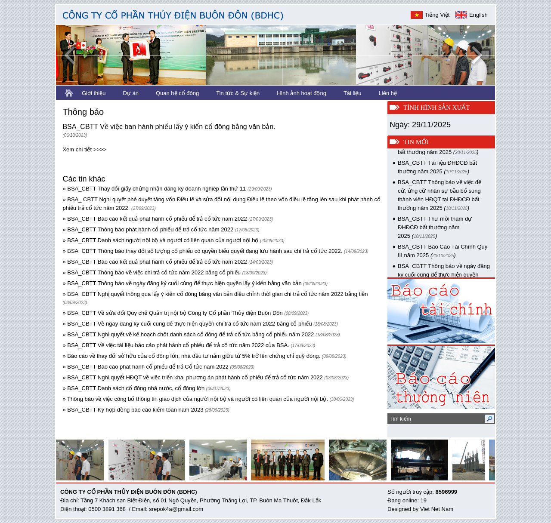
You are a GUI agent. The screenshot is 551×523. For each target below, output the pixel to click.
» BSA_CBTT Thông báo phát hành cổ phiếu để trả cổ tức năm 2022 (147, 229)
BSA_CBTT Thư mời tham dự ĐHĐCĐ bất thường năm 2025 (435, 229)
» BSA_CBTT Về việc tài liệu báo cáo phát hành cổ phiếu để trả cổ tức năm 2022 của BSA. (175, 345)
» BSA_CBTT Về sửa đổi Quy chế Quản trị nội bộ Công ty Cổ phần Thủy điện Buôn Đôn (172, 313)
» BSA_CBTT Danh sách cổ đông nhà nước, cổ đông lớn (134, 388)
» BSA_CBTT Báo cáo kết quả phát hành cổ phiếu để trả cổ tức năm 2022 (154, 218)
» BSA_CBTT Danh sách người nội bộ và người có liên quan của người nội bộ (160, 240)
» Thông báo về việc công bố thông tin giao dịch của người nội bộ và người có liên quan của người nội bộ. (195, 399)
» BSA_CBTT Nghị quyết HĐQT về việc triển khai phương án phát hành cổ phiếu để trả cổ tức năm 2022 (192, 377)
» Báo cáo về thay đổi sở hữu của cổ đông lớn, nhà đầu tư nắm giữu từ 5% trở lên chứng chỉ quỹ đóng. (191, 356)
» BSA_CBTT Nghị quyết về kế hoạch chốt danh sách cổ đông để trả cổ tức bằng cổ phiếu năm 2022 (188, 334)
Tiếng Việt (437, 15)
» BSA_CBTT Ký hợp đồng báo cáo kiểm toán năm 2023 (132, 409)
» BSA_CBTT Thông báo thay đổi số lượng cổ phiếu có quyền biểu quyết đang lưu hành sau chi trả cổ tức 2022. (202, 251)
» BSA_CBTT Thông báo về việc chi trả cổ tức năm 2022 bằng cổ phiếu (151, 272)
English (478, 15)
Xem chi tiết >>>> (84, 149)
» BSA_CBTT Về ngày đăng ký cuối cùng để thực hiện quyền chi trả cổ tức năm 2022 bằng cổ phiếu (187, 323)
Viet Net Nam (436, 509)
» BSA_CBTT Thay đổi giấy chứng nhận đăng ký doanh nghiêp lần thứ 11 (154, 188)
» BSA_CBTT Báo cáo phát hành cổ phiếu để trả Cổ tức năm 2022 (145, 366)
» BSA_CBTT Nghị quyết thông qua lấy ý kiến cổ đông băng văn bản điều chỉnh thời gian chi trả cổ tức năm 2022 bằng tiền (215, 294)
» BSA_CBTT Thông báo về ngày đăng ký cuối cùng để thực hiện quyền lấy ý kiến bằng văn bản (181, 283)
